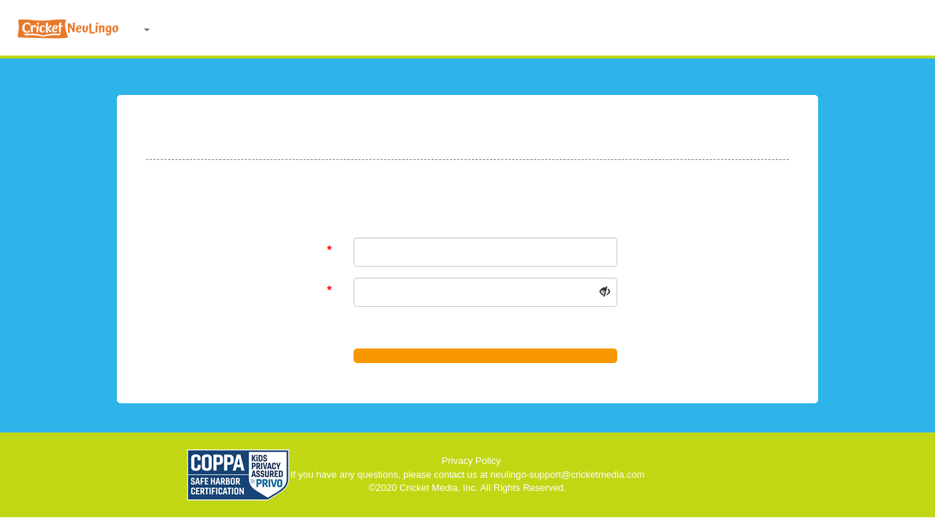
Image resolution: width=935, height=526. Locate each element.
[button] (147, 29)
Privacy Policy (471, 460)
